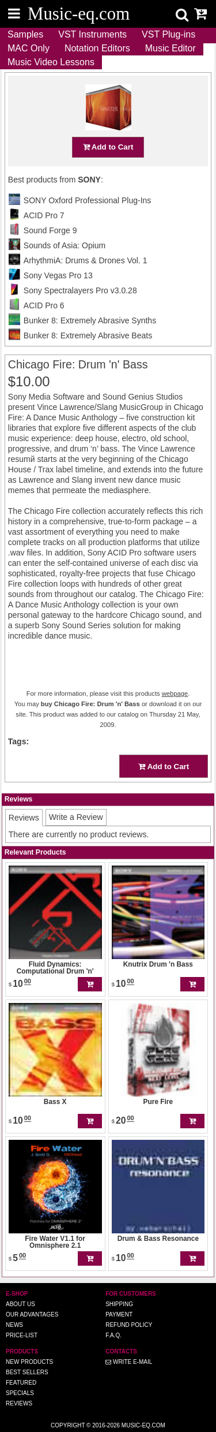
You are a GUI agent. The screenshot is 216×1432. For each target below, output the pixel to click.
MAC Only (28, 48)
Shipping (119, 1304)
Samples (25, 34)
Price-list (21, 1335)
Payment (118, 1314)
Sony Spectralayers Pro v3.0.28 (80, 290)
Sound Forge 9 (50, 230)
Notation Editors (97, 48)
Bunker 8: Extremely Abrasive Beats (88, 335)
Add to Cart (108, 147)
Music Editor (170, 48)
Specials (20, 1393)
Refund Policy (128, 1325)
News (14, 1325)
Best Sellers (27, 1372)
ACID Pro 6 (44, 305)
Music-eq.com (143, 1425)
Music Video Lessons (50, 62)
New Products (29, 1362)
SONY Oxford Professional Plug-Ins (87, 200)
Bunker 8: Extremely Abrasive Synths (90, 320)
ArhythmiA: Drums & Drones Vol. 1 (85, 260)
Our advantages (32, 1314)
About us (20, 1304)
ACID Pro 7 (44, 215)
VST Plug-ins (168, 34)
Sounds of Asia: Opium (64, 245)
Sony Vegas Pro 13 (58, 275)
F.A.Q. (113, 1335)
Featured (21, 1382)
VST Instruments (92, 34)
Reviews (19, 1403)
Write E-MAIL (128, 1362)
